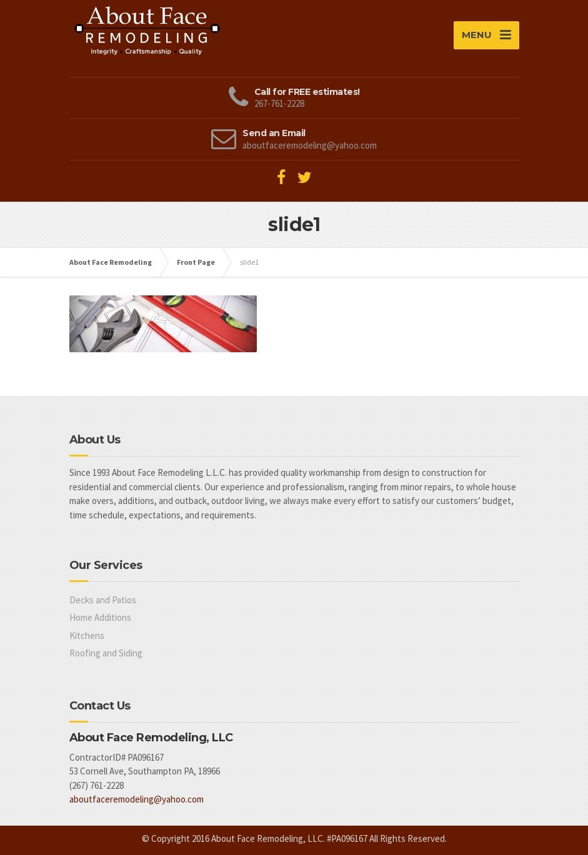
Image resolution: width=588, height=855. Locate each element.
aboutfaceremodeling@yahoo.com (136, 799)
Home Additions (100, 617)
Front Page (196, 262)
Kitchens (86, 635)
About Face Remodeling (110, 262)
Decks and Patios (102, 600)
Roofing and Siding (105, 653)
